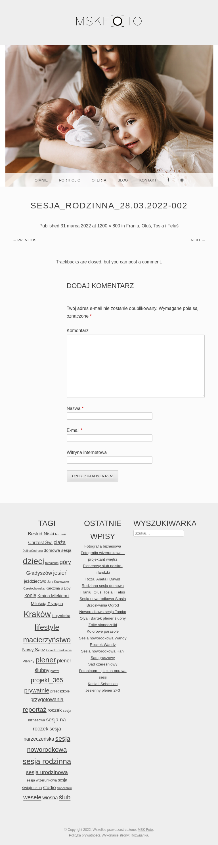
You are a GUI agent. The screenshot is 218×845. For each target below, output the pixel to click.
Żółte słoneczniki (103, 625)
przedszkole (60, 691)
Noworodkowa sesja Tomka (102, 612)
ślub (64, 797)
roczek (55, 710)
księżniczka (61, 616)
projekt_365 (47, 680)
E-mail (75, 430)
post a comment (145, 261)
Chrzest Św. (40, 542)
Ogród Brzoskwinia (59, 650)
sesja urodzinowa (47, 772)
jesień (60, 573)
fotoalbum (51, 563)
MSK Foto (145, 830)
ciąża (60, 542)
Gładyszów (39, 573)
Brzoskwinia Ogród (103, 605)
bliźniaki (60, 534)
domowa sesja (57, 550)
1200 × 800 (108, 225)
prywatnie (36, 690)
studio (49, 787)
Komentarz (78, 330)
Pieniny (29, 661)
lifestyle (47, 627)
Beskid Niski (41, 533)
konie (30, 595)
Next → (198, 240)
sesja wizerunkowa (42, 780)
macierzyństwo (47, 640)
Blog (123, 180)
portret (55, 671)
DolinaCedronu (32, 550)
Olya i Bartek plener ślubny (103, 618)
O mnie (41, 180)
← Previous (25, 240)
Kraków (37, 614)
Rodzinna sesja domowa (103, 586)
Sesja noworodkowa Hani (102, 651)
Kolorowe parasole (103, 631)
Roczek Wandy (103, 645)
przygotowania (46, 699)
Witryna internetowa (87, 452)
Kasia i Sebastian (103, 684)
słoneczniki (64, 788)
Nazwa (75, 408)
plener (45, 660)
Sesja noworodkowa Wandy (102, 638)
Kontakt (147, 180)
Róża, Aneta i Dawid (102, 579)
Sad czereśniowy (102, 664)
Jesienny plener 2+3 (102, 690)
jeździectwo (35, 581)
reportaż (35, 709)
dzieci (33, 561)
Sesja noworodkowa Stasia (102, 599)
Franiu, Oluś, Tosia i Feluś (152, 225)
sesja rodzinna (47, 761)
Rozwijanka (139, 835)
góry (65, 562)
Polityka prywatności (84, 835)
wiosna (50, 797)
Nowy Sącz (33, 649)
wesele (32, 797)
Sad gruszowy (103, 658)
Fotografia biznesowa (102, 546)
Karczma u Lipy (58, 588)
